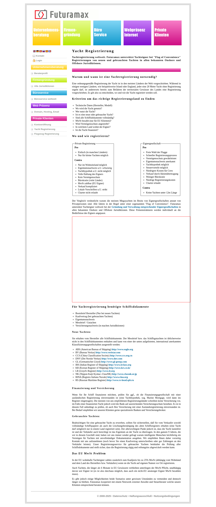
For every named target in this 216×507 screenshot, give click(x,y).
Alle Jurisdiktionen (44, 86)
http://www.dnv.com (112, 358)
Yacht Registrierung (44, 129)
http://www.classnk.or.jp (124, 374)
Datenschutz (120, 496)
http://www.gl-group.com (114, 361)
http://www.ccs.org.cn (121, 355)
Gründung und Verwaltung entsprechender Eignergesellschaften (145, 207)
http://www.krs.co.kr (119, 368)
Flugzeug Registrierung (46, 134)
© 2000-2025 (104, 496)
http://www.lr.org (106, 371)
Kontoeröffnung (42, 124)
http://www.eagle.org (122, 349)
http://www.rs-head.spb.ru (120, 380)
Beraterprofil (41, 73)
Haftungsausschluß (141, 496)
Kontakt (40, 56)
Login (39, 60)
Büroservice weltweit (45, 99)
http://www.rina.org (117, 377)
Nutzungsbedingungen (167, 496)
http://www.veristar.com (108, 352)
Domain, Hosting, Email (46, 111)
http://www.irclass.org (120, 365)
